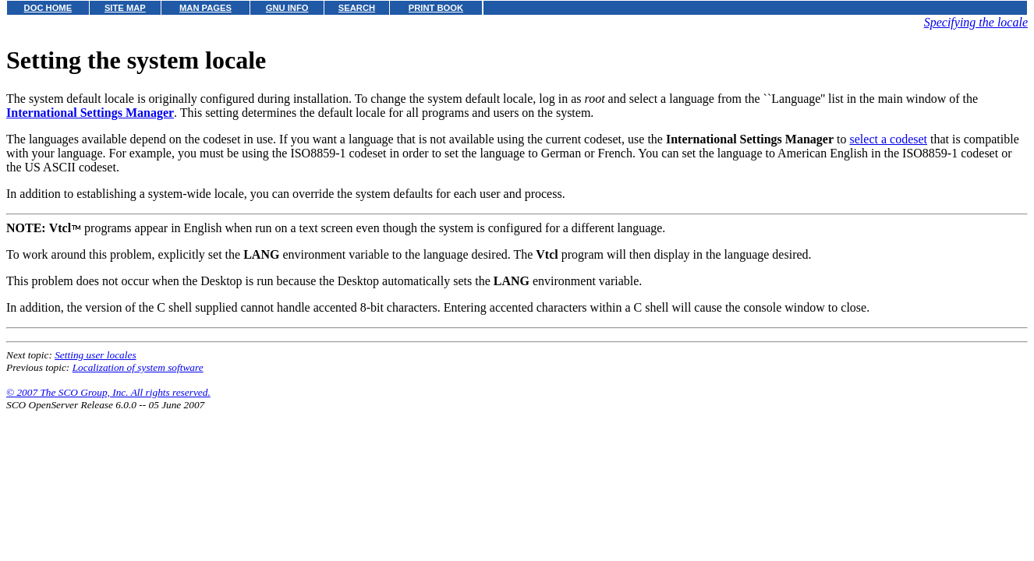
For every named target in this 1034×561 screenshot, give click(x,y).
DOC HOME (48, 7)
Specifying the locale (976, 22)
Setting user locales (95, 355)
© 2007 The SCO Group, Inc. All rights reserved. (108, 392)
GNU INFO (287, 7)
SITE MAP (125, 7)
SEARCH (356, 7)
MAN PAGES (205, 7)
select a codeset (889, 139)
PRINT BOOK (436, 7)
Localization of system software (138, 367)
